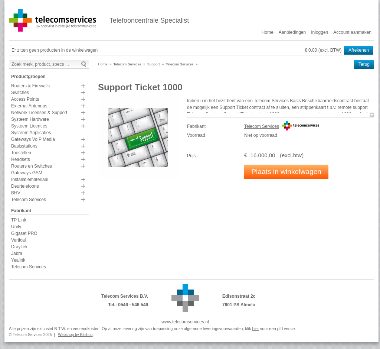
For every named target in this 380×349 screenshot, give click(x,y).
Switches (20, 92)
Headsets (20, 159)
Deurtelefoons (25, 186)
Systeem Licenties (29, 126)
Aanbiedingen (292, 32)
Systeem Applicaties (31, 132)
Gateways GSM (26, 172)
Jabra (16, 253)
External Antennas (29, 106)
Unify (16, 226)
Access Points (25, 99)
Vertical (18, 240)
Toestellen (21, 152)
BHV (15, 192)
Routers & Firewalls (30, 85)
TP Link (18, 220)
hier (255, 328)
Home (267, 32)
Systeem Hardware (30, 119)
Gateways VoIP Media (33, 139)
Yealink (18, 260)
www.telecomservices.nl (185, 321)
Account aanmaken (352, 32)
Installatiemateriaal (29, 179)
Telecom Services (28, 199)
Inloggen (319, 32)
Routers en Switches (31, 166)
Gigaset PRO (24, 233)
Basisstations (24, 146)
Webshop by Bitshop (75, 335)
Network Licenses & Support (39, 112)
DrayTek (19, 246)
